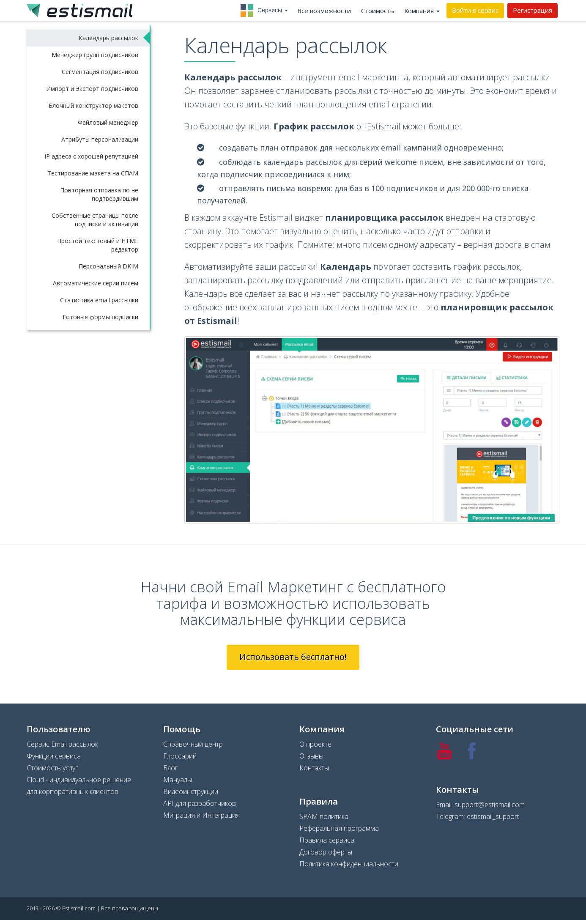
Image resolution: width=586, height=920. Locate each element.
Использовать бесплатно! (293, 657)
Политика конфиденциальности (348, 863)
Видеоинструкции (190, 791)
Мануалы (177, 779)
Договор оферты (325, 852)
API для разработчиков (199, 803)
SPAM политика (323, 816)
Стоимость (377, 10)
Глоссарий (180, 756)
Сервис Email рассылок (62, 744)
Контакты (314, 767)
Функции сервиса (54, 756)
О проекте (315, 744)
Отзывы (311, 756)
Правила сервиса (326, 840)
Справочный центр (193, 744)
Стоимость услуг (52, 767)
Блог (170, 767)
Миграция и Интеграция (201, 815)
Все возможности (324, 10)
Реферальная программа (339, 828)
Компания (422, 10)
